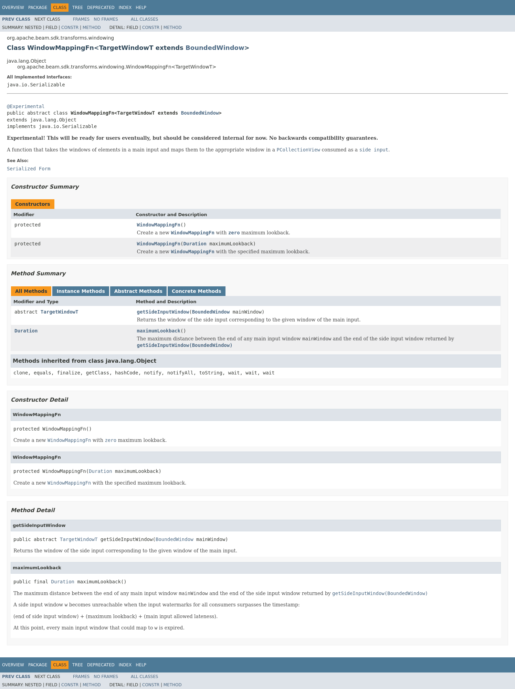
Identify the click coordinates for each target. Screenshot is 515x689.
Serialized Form (28, 168)
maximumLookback (158, 330)
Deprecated (101, 7)
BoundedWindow (215, 47)
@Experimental (26, 106)
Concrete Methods (196, 291)
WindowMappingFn (158, 224)
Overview (13, 7)
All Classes (144, 19)
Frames (81, 19)
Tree (77, 7)
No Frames (106, 19)
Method (92, 27)
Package (37, 7)
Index (125, 7)
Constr (69, 27)
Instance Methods (80, 291)
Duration (194, 243)
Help (141, 7)
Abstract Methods (138, 291)
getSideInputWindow (163, 312)
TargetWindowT (59, 312)
